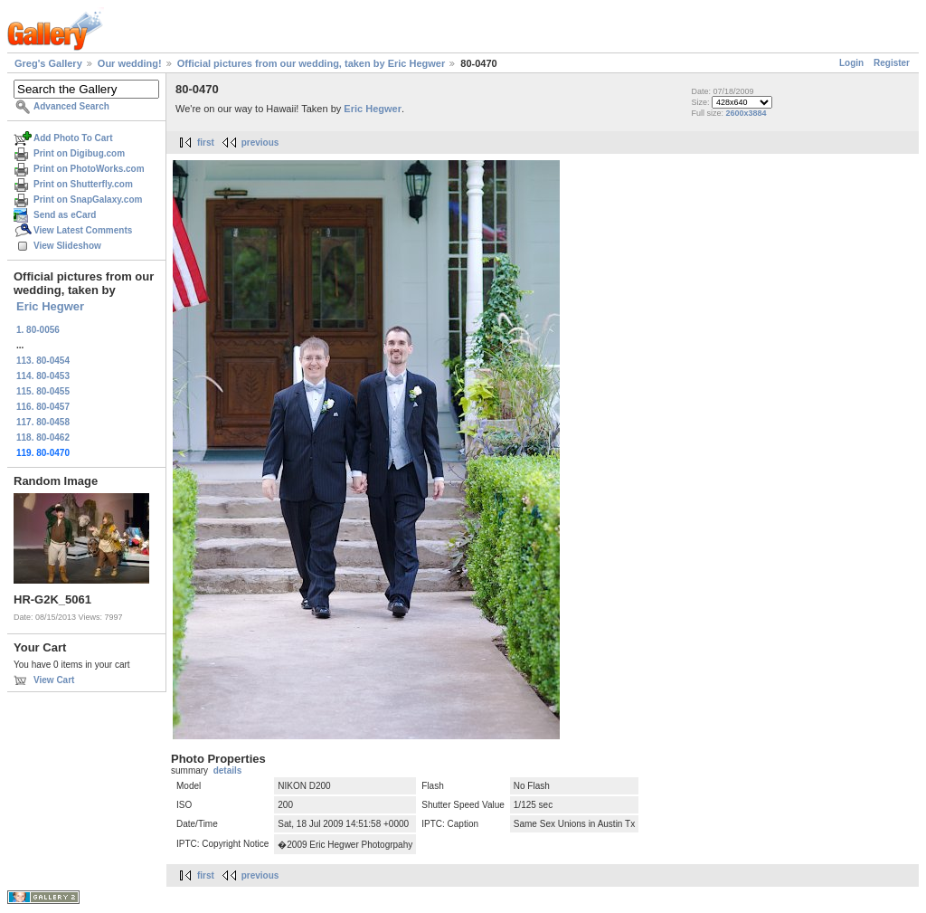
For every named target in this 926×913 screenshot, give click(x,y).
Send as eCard (64, 215)
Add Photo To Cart (73, 138)
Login (851, 63)
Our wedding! (130, 63)
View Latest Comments (82, 230)
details (227, 770)
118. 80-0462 (43, 437)
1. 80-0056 (38, 330)
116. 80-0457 (43, 407)
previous (260, 142)
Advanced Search (71, 106)
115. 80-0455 (43, 391)
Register (892, 63)
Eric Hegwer (50, 306)
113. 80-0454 (43, 361)
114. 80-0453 (43, 376)
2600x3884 (745, 113)
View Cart (53, 680)
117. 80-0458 (43, 422)
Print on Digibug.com (79, 153)
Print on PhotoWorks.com (89, 169)
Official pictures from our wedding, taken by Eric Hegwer (311, 63)
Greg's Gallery (48, 63)
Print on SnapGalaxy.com (87, 199)
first (205, 142)
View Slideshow (67, 246)
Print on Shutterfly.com (83, 184)
